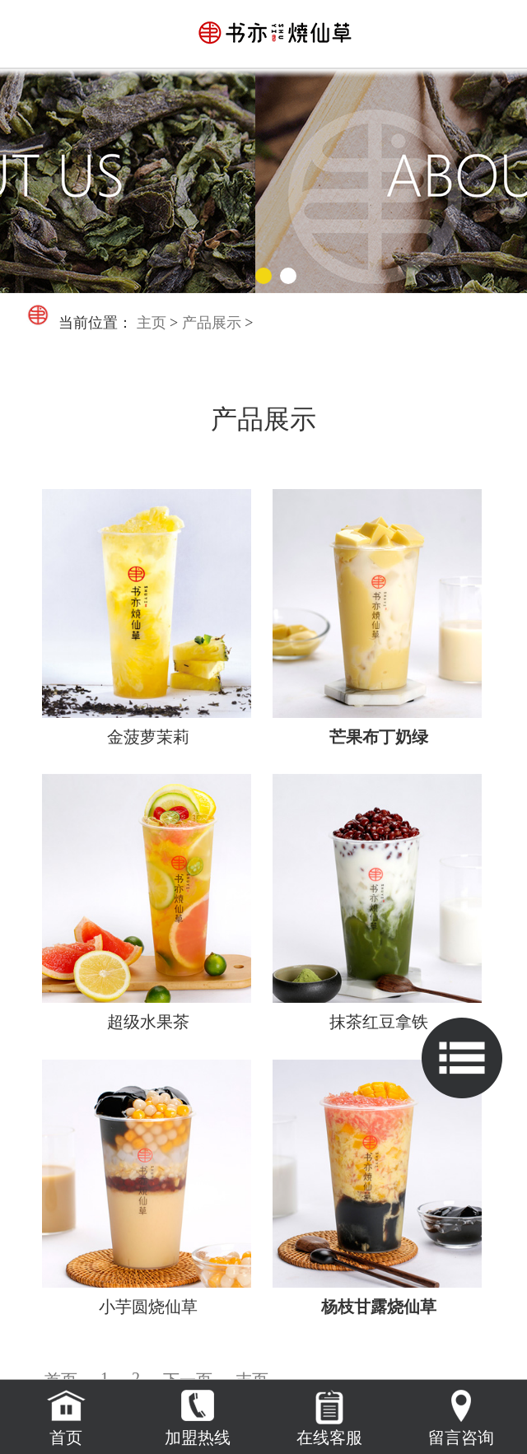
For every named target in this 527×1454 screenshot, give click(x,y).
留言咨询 (461, 1437)
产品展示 (211, 323)
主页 (151, 323)
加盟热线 (198, 1437)
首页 (65, 1437)
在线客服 (329, 1437)
